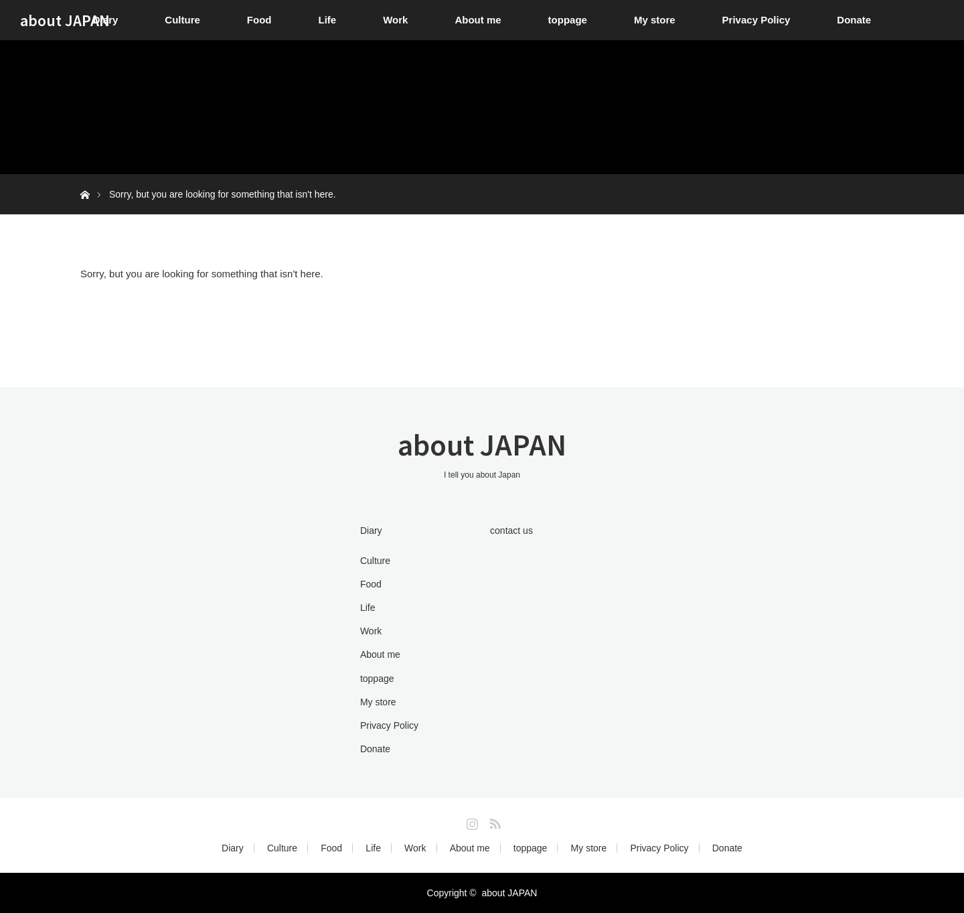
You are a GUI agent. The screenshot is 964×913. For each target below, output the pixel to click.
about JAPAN (65, 20)
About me (478, 19)
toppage (567, 19)
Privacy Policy (756, 19)
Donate (854, 19)
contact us (511, 530)
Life (328, 19)
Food (259, 19)
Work (395, 19)
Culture (182, 19)
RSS (493, 821)
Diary (371, 530)
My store (654, 19)
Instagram (471, 821)
